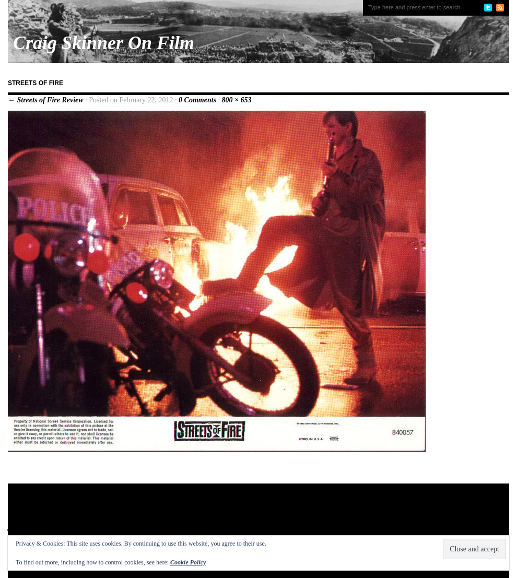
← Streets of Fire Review (46, 100)
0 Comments (197, 100)
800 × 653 (237, 100)
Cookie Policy (188, 562)
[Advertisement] (208, 517)
